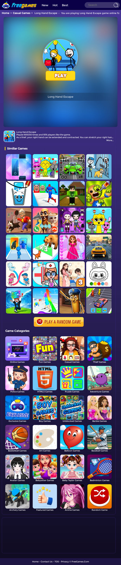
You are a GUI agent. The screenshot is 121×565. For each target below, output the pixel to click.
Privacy (65, 561)
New (45, 5)
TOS (57, 561)
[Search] (102, 5)
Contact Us (46, 561)
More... (110, 140)
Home (5, 13)
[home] (19, 1)
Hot (55, 5)
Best (65, 5)
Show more (16, 550)
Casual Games (21, 13)
